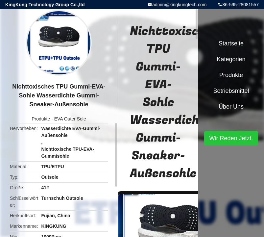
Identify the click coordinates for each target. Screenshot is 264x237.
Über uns (231, 106)
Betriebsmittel (231, 91)
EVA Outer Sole (70, 118)
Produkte (41, 118)
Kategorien (231, 59)
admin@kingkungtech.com (179, 4)
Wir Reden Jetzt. (231, 138)
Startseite (231, 43)
